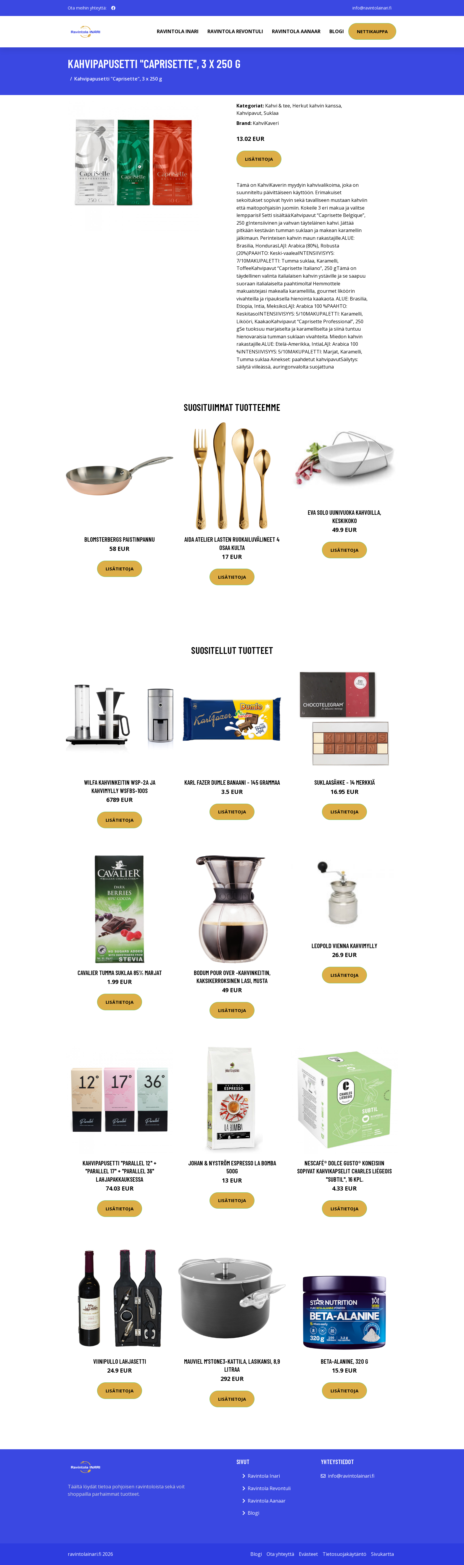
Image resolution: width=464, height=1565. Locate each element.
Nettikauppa (372, 31)
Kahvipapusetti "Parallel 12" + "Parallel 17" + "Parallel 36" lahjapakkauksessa (120, 1171)
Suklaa (271, 113)
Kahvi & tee (277, 105)
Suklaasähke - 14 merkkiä (344, 782)
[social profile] (113, 8)
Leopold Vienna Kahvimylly (344, 945)
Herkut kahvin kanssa (316, 105)
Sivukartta (382, 1554)
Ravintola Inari (178, 31)
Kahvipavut (248, 113)
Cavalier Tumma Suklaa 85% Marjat (120, 972)
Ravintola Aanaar (296, 31)
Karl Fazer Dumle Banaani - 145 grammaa (232, 782)
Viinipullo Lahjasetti (119, 1361)
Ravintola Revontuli (235, 31)
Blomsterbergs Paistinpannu (119, 539)
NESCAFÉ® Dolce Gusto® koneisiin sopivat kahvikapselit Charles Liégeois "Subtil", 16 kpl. (344, 1171)
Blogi (336, 31)
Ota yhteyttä (280, 1554)
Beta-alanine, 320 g (344, 1361)
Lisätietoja (259, 159)
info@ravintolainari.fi (372, 8)
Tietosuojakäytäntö (344, 1554)
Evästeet (308, 1554)
